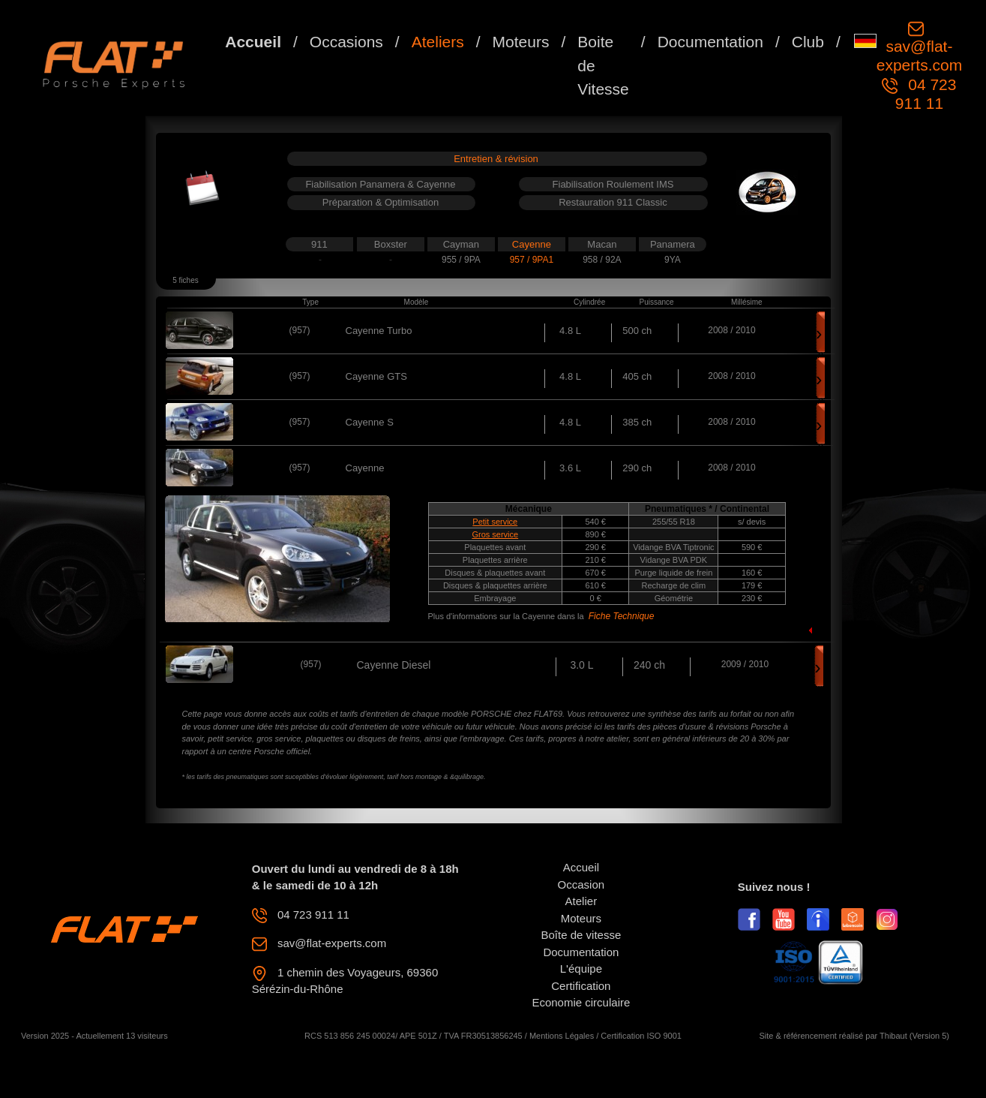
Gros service (495, 534)
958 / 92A (602, 259)
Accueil (253, 41)
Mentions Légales (561, 1035)
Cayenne (531, 244)
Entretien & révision (496, 158)
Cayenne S (370, 422)
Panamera (672, 244)
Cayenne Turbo (379, 330)
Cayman (461, 244)
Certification (580, 985)
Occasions (346, 41)
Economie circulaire (581, 1002)
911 (319, 244)
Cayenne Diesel (394, 665)
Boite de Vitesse (603, 65)
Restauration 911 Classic (613, 202)
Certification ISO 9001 (641, 1035)
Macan (601, 244)
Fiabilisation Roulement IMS (613, 184)
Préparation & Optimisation (380, 202)
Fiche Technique (622, 616)
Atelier (581, 901)
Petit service (494, 521)
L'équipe (581, 968)
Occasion (581, 884)
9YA (672, 259)
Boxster (390, 244)
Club (808, 41)
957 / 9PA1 (532, 259)
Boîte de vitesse (581, 934)
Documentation (710, 41)
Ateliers (438, 41)
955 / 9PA (461, 259)
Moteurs (521, 41)
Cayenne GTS (376, 376)
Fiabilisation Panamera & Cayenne (380, 184)
